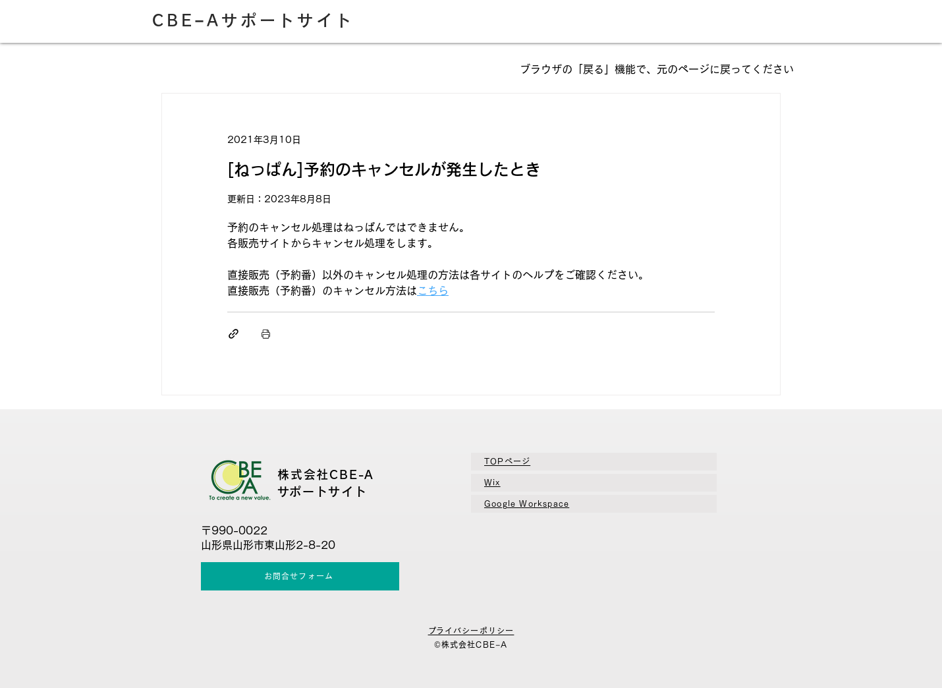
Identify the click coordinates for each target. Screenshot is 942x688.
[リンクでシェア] (233, 334)
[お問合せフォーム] (300, 576)
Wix (492, 482)
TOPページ (507, 461)
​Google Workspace (526, 503)
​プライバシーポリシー (471, 631)
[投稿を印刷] (266, 334)
